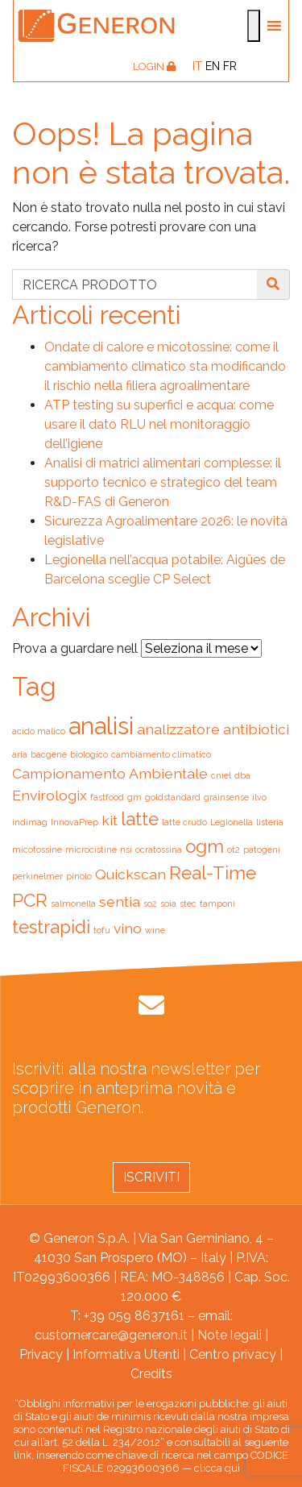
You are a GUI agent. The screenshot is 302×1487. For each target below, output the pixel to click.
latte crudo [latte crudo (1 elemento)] (184, 822)
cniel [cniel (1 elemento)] (221, 775)
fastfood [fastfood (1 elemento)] (107, 797)
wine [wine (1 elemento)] (155, 930)
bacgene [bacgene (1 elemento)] (49, 754)
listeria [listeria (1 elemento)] (269, 822)
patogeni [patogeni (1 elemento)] (261, 849)
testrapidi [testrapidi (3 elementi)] (51, 926)
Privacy (41, 1354)
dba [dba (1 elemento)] (242, 775)
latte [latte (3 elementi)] (140, 818)
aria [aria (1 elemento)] (19, 754)
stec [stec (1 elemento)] (188, 903)
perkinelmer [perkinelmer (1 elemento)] (37, 876)
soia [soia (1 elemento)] (168, 903)
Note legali (229, 1335)
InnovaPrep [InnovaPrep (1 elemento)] (74, 822)
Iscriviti (151, 1177)
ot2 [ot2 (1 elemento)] (233, 849)
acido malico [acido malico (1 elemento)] (38, 731)
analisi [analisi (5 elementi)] (101, 726)
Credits (151, 1373)
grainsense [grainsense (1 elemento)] (226, 797)
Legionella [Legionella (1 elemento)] (231, 822)
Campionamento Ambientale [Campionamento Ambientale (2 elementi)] (110, 773)
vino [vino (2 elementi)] (128, 928)
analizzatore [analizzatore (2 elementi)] (178, 729)
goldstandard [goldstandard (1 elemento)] (173, 797)
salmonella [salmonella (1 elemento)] (73, 903)
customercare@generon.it (111, 1335)
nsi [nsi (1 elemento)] (126, 849)
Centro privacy (232, 1354)
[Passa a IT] (197, 65)
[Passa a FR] (229, 65)
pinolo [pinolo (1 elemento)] (79, 876)
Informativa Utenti (126, 1354)
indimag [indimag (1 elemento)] (30, 822)
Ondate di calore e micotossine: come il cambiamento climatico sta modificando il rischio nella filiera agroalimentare (165, 366)
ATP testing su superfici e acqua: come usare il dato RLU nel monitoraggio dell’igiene (159, 424)
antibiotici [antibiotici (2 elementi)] (256, 729)
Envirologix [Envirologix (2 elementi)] (49, 795)
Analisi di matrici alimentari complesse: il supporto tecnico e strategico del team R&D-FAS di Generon (162, 482)
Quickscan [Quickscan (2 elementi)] (130, 874)
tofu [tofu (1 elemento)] (101, 930)
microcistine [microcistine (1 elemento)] (91, 849)
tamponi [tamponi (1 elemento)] (217, 903)
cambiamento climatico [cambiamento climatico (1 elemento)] (161, 754)
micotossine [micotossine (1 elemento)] (37, 849)
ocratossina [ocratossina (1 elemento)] (158, 849)
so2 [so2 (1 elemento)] (150, 903)
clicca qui (217, 1468)
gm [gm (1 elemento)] (134, 797)
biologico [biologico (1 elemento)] (89, 754)
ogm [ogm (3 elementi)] (204, 846)
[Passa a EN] (212, 65)
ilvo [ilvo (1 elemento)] (259, 797)
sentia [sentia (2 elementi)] (119, 901)
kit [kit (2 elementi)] (109, 820)
